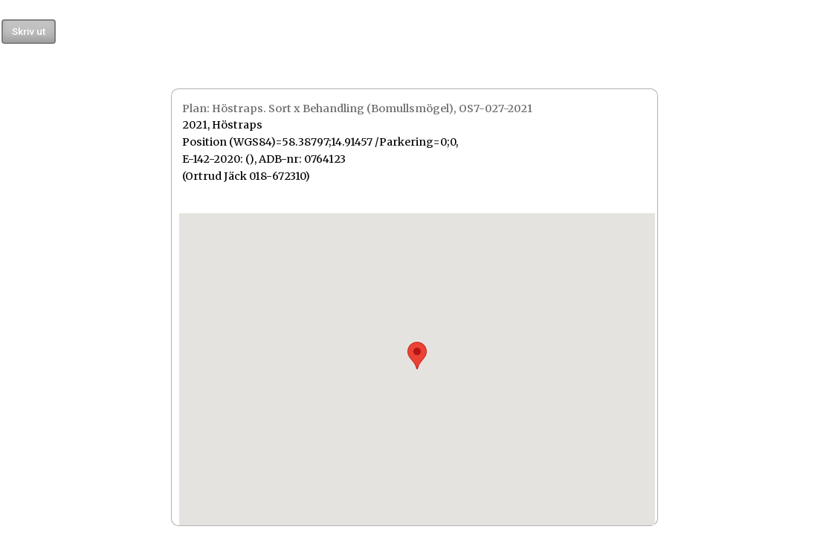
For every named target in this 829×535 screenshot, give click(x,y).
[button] (417, 355)
